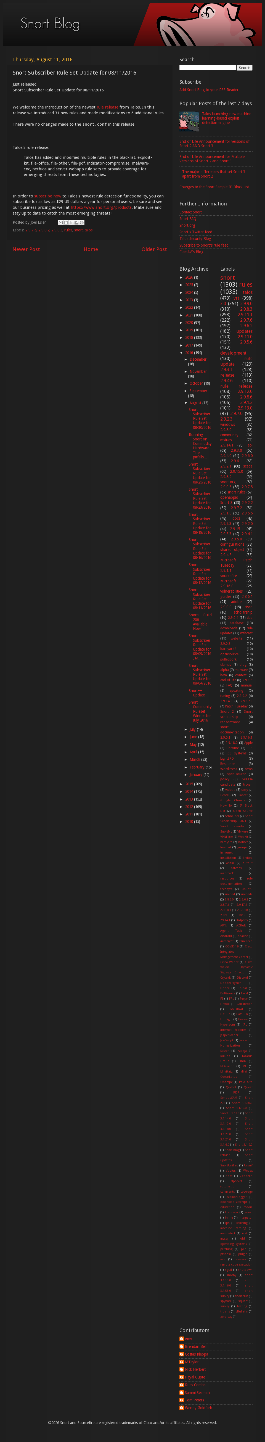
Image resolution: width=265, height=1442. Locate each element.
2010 (189, 821)
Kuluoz (225, 1056)
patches (236, 868)
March (195, 759)
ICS (250, 748)
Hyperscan (227, 1024)
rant (223, 1259)
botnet (243, 842)
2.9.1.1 (225, 570)
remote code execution (236, 1264)
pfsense (226, 1254)
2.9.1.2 (246, 402)
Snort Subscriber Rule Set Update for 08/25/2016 (200, 473)
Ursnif (248, 1165)
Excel (244, 993)
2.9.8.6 (246, 397)
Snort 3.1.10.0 (242, 1103)
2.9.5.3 (225, 534)
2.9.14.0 (226, 701)
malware (241, 670)
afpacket (236, 1181)
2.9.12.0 (245, 391)
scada (248, 466)
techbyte (226, 889)
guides (225, 596)
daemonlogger (236, 1197)
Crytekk (225, 977)
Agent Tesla (231, 931)
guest (249, 1212)
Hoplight (226, 1019)
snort (78, 230)
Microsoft (228, 581)
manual (247, 685)
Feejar (244, 998)
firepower (231, 1212)
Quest (248, 1087)
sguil (228, 1270)
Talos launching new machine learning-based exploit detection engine (226, 118)
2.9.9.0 (246, 303)
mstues (226, 440)
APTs (223, 925)
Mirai (243, 1071)
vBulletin (242, 1311)
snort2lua (241, 1296)
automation (228, 1186)
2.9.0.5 (225, 487)
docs (236, 518)
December (198, 359)
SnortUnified (229, 1165)
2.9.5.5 (247, 513)
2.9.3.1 (226, 369)
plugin (242, 1254)
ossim (230, 863)
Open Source (243, 811)
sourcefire (228, 576)
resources (227, 878)
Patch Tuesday (236, 706)
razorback (227, 873)
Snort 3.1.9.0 (244, 1145)
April (194, 752)
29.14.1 (225, 920)
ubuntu (247, 889)
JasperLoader (229, 1035)
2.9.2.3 (226, 419)
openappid (229, 497)
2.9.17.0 (246, 701)
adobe (236, 601)
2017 (189, 345)
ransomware (230, 722)
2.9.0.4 (233, 618)
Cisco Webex (229, 962)
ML (245, 1066)
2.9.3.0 (236, 450)
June (194, 737)
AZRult (241, 925)
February (198, 767)
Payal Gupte (195, 1377)
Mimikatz (226, 1071)
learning (242, 1223)
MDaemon (227, 1066)
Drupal (242, 988)
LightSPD (227, 758)
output (248, 863)
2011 (189, 814)
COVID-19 (232, 946)
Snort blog (232, 1150)
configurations (232, 544)
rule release (107, 107)
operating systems (233, 1244)
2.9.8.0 (225, 429)
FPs (231, 998)
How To (226, 805)
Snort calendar (232, 826)
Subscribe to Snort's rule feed (204, 245)
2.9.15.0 (236, 471)
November (198, 371)
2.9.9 (223, 915)
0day (245, 790)
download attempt (233, 1202)
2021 (189, 315)
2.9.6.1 (236, 461)
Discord (242, 977)
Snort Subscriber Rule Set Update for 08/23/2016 (200, 498)
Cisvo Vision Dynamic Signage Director (236, 967)
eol (250, 445)
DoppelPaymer (230, 983)
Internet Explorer (233, 1030)
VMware (242, 831)
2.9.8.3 (56, 230)
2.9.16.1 (246, 738)
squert (243, 1301)
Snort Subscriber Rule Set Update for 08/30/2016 (200, 418)
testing (242, 1306)
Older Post (154, 249)
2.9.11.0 (245, 336)
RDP (236, 1092)
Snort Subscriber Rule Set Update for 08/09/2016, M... (200, 646)
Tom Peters (194, 1400)
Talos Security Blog (195, 238)
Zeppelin (246, 1176)
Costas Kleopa (196, 1354)
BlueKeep (246, 941)
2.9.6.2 (246, 325)
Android (226, 936)
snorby (231, 1275)
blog (243, 665)
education (227, 1207)
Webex (248, 1170)
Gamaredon (245, 1004)
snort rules (236, 492)
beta (223, 675)
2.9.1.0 (225, 513)
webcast (246, 633)
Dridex (224, 988)
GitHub (225, 1014)
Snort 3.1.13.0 (230, 1113)
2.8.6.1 (247, 596)
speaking (236, 691)
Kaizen (224, 1051)
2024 (189, 292)
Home (91, 249)
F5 (221, 998)
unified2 (247, 894)
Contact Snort (190, 212)
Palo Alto (246, 1082)
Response (227, 764)
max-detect (227, 1233)
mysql (224, 1238)
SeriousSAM (228, 1098)
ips (227, 1223)
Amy (188, 1339)
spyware (226, 1301)
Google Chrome (232, 800)
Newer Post (26, 249)
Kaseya (242, 1051)
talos (88, 230)
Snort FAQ (187, 218)
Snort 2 (227, 712)
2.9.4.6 (226, 380)
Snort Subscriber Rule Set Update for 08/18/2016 (200, 523)
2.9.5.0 (236, 539)
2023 (189, 300)
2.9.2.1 (225, 466)
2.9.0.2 (242, 696)
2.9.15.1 (236, 529)
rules (68, 230)
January (196, 774)
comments (227, 1191)
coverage (246, 1191)
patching (226, 1249)
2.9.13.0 (245, 408)
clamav (225, 665)
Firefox (224, 1004)
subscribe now (47, 196)
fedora (248, 1207)
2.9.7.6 (30, 230)
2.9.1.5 (247, 680)
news (249, 769)
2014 (189, 791)
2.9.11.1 (245, 314)
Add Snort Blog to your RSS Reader (209, 90)
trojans (225, 1311)
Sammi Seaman (197, 1392)
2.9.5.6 (246, 342)
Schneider (232, 816)
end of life (228, 680)
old (242, 1238)
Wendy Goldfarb (198, 1408)
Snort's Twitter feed (195, 232)
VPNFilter (226, 837)
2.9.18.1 (225, 910)
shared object (232, 549)
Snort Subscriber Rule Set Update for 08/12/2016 (200, 573)
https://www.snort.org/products (101, 207)
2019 (189, 330)
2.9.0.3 (225, 644)
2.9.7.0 (236, 413)
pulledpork (228, 659)
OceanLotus (228, 1077)
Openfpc (226, 1082)
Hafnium (242, 1014)
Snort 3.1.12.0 (236, 1108)
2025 (189, 284)
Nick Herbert (195, 1369)
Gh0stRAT (236, 1009)
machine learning (233, 1228)
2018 (189, 337)
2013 (189, 799)
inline (229, 1217)
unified (230, 894)
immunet (226, 852)
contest (241, 675)
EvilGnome (227, 993)
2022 (189, 307)
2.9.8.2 (43, 230)
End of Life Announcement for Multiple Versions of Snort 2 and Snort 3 (212, 158)
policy (224, 779)
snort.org (228, 482)
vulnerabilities (231, 591)
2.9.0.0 (225, 607)
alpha (224, 670)
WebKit (243, 837)
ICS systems (236, 753)
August (196, 403)
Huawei (243, 1019)
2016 (189, 352)
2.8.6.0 (229, 899)
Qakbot (231, 1087)
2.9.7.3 (225, 523)
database (236, 623)
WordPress (228, 769)
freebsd (225, 847)
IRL (245, 1024)
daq (250, 618)
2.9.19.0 (242, 910)
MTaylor (192, 1362)
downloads (228, 628)
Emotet (243, 795)
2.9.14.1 (226, 445)
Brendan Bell (195, 1346)
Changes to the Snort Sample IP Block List (214, 187)
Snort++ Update (197, 692)
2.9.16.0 (226, 586)
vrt (236, 298)
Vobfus (231, 1170)
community (229, 435)
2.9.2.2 (247, 502)
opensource (229, 654)
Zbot (229, 1176)
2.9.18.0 (232, 743)
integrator (246, 1217)
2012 (189, 806)
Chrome (232, 748)
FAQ (229, 685)
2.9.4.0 (225, 455)
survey (224, 1306)
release (227, 375)
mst (244, 1233)
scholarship (243, 612)
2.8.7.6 (224, 905)
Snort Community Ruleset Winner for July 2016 (200, 711)
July (193, 729)
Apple (248, 743)
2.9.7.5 (247, 487)
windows (227, 424)
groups (242, 847)
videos (230, 790)
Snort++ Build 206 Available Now (200, 622)
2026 (189, 277)
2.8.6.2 (243, 899)
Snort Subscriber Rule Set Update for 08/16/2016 (200, 548)
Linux (242, 1061)
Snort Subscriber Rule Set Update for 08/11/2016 (200, 599)
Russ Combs (195, 1385)
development (233, 353)
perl (244, 1249)
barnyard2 (228, 649)
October (197, 383)
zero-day (226, 1317)
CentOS (225, 795)
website (236, 638)
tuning (225, 696)
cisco (249, 607)
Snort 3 (226, 502)
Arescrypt (227, 941)
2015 (189, 784)
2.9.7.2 (236, 508)
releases (240, 1259)
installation (228, 858)
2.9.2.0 (247, 523)
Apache (243, 936)
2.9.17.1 (242, 905)
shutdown (245, 1270)
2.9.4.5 (225, 555)
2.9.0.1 (225, 738)
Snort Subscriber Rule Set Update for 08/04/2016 (200, 674)
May (194, 744)
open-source (236, 774)
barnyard (226, 842)
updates (244, 331)
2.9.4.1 (247, 534)
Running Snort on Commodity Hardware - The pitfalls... (200, 445)
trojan (248, 784)
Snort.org (187, 225)
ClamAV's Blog (191, 252)
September (198, 391)
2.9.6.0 (247, 455)
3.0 (223, 303)
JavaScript (226, 1040)
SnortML (226, 831)
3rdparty (242, 920)
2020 (189, 322)
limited (248, 858)
